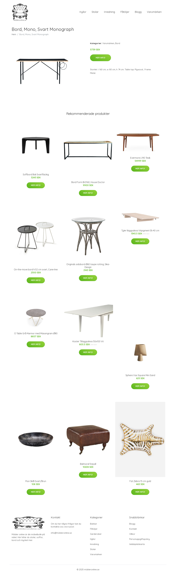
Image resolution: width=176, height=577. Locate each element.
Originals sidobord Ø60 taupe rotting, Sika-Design (88, 268)
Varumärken (154, 13)
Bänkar (93, 526)
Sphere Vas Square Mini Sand (140, 378)
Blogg (138, 13)
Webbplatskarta (137, 547)
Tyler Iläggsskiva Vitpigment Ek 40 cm (140, 233)
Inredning (109, 13)
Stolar (95, 13)
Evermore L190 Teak (140, 160)
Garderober (96, 536)
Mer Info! (100, 60)
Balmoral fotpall (88, 466)
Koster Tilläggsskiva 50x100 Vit (88, 344)
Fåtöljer (124, 13)
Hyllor (82, 13)
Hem (14, 37)
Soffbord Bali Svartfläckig (36, 177)
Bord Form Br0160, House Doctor (88, 185)
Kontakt (133, 531)
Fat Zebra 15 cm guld (140, 484)
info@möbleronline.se (61, 535)
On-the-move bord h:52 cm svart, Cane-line (36, 272)
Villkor (132, 536)
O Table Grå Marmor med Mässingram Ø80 (35, 336)
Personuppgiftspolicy (139, 542)
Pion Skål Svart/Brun (35, 484)
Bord (117, 46)
